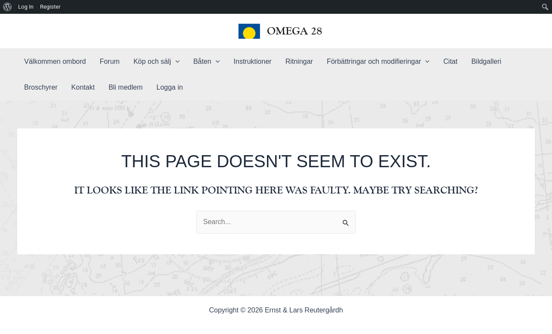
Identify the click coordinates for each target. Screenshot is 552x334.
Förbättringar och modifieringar (378, 62)
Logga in (170, 87)
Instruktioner (253, 61)
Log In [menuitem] (26, 6)
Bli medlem (126, 87)
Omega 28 (294, 30)
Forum (109, 61)
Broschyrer (40, 87)
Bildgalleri (486, 61)
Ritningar (299, 61)
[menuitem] (7, 7)
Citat (450, 61)
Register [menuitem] (50, 6)
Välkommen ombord (55, 61)
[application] (175, 62)
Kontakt (82, 87)
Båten (206, 62)
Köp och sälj (156, 62)
